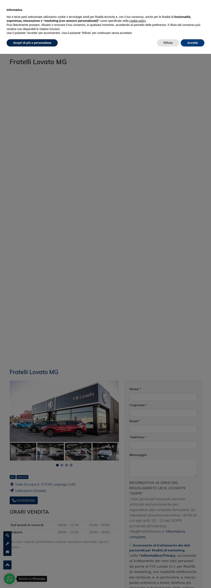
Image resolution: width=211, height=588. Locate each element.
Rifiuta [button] (168, 42)
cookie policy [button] (137, 20)
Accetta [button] (192, 42)
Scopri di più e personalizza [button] (32, 42)
